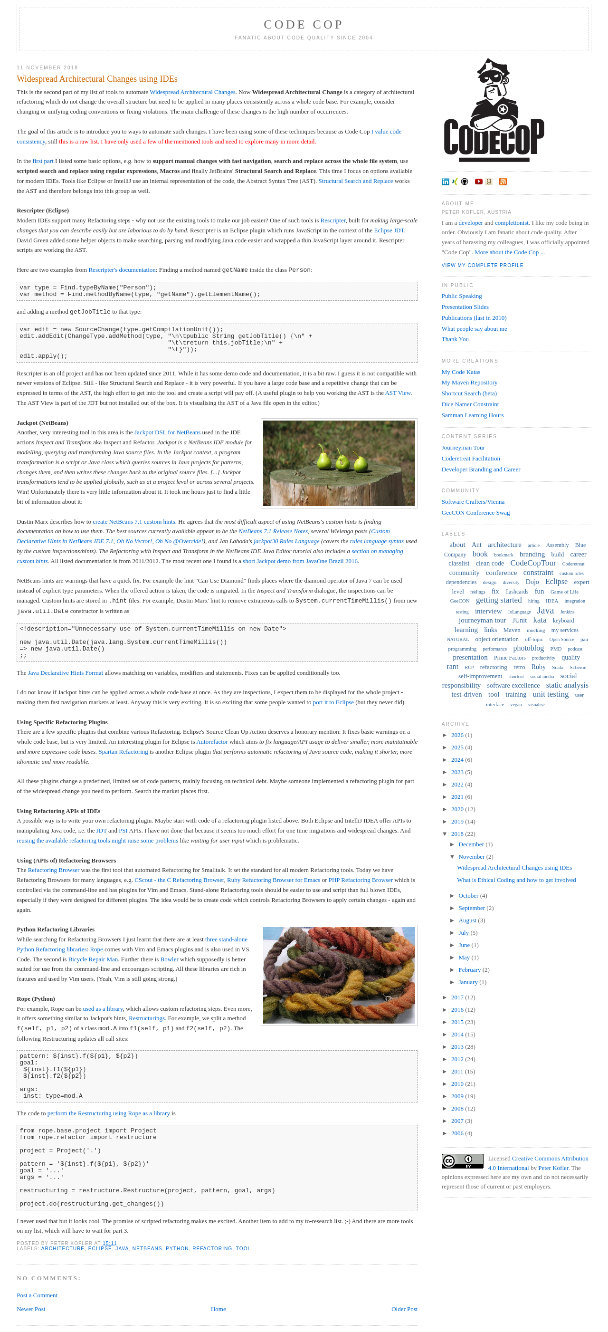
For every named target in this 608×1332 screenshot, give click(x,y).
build (557, 554)
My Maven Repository (470, 382)
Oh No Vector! (134, 541)
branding (532, 554)
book (480, 554)
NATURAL (458, 639)
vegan (516, 704)
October (469, 895)
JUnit (520, 620)
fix (495, 591)
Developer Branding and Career (481, 469)
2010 (458, 1083)
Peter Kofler (553, 1167)
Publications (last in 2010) (474, 317)
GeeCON (460, 601)
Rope (96, 949)
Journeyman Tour (463, 447)
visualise (536, 704)
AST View (397, 392)
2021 (458, 796)
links (490, 629)
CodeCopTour (533, 562)
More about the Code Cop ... (510, 252)
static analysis (567, 685)
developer (471, 222)
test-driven (467, 694)
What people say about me (474, 328)
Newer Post (31, 1309)
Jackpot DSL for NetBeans (167, 432)
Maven (512, 629)
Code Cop (304, 24)
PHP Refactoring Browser (361, 879)
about (457, 544)
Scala (557, 667)
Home (218, 1309)
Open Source (562, 639)
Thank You (455, 339)
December (472, 844)
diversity (511, 582)
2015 (458, 1021)
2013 (458, 1046)
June (465, 945)
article (534, 545)
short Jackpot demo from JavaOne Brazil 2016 (300, 561)
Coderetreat (573, 563)
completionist (512, 222)
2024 (458, 759)
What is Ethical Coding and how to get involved (516, 879)
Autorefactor (212, 741)
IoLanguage (519, 611)
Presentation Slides (465, 306)
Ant (477, 544)
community (464, 572)
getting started (499, 599)
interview (488, 611)
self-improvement (480, 676)
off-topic (534, 639)
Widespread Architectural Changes (193, 92)
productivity (543, 658)
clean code (490, 563)
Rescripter (333, 220)
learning (466, 629)
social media (542, 676)
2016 (458, 1009)
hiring (534, 601)
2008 (458, 1108)
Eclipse (100, 1248)
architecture (63, 1248)
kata (539, 619)
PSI (123, 830)
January (469, 982)
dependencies (461, 582)
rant (452, 666)
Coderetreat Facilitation (471, 458)
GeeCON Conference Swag (476, 512)
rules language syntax (377, 541)
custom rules (572, 573)
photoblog (528, 648)
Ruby (539, 667)
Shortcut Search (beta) (469, 393)
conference (501, 572)
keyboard (563, 620)
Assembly (557, 545)
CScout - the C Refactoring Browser (179, 879)
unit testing (550, 694)
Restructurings (147, 1018)
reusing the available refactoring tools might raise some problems (97, 840)
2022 (458, 784)
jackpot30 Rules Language (287, 541)
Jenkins (567, 611)
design (490, 582)
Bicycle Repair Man (93, 959)
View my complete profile (483, 265)
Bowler (169, 959)
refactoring (212, 1248)
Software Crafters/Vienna (473, 501)
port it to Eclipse (333, 702)
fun (539, 591)
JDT (101, 830)
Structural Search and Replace (356, 180)
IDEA (552, 601)
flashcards (517, 591)
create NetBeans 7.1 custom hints (134, 521)
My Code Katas (461, 371)
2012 (458, 1059)
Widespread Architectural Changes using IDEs (97, 79)
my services (565, 630)
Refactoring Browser (54, 869)
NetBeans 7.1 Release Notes (273, 531)
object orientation (497, 638)
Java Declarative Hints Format (65, 672)
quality (570, 657)
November (472, 856)
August (468, 920)
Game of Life (565, 591)
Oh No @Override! (179, 541)
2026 (458, 734)
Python (177, 1248)
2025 (458, 747)
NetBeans (147, 1248)
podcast (575, 649)
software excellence (513, 685)
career (578, 554)
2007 (458, 1120)
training (516, 694)
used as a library (103, 1008)
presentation (470, 657)
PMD (556, 649)
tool (243, 1248)
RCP (469, 667)
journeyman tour (482, 620)
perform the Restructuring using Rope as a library (109, 1113)
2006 (458, 1133)
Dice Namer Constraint (470, 404)
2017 (458, 997)
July (465, 932)
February (471, 969)
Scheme (578, 667)
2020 (458, 809)
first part (42, 160)
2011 (458, 1071)
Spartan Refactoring (123, 751)
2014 (458, 1034)
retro (519, 667)
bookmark (503, 554)
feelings (477, 591)
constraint (538, 572)
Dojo (532, 581)
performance (495, 649)
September (473, 907)
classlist (458, 563)
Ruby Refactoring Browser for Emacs (273, 879)
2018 (458, 833)
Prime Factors (510, 657)
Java (122, 1248)
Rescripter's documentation (121, 270)
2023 (458, 772)
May (465, 957)
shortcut (516, 676)
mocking (536, 630)
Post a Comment (37, 1295)
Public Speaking (462, 295)
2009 (458, 1096)
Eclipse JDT (389, 230)
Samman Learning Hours (473, 415)
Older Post (404, 1309)
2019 (458, 821)
